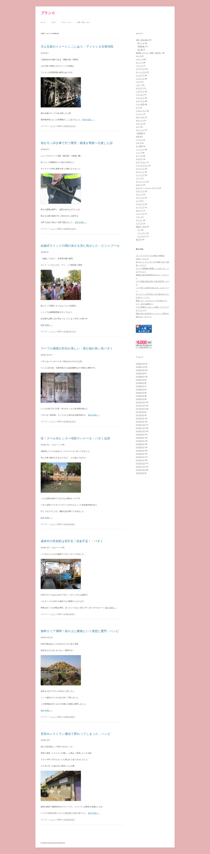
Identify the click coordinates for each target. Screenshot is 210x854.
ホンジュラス (141, 72)
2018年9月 (140, 373)
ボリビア (139, 88)
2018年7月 (140, 380)
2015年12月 (140, 463)
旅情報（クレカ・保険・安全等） (149, 53)
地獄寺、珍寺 (141, 226)
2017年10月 (140, 408)
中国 (137, 136)
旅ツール (140, 43)
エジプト (139, 220)
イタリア (139, 223)
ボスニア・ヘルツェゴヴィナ (147, 188)
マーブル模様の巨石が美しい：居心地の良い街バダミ (77, 348)
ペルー (138, 85)
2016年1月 (140, 460)
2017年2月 (140, 418)
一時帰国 (139, 133)
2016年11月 (140, 428)
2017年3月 (140, 415)
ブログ (53, 22)
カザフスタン (141, 162)
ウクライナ (140, 168)
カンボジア (141, 236)
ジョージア (140, 214)
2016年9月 (140, 434)
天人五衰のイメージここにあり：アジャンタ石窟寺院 (77, 46)
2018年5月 (140, 386)
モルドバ (139, 210)
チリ (137, 107)
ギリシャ (139, 194)
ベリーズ (139, 65)
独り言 (138, 239)
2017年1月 (140, 421)
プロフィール (66, 22)
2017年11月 (140, 405)
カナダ (138, 56)
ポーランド (140, 172)
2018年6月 (140, 383)
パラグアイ (140, 91)
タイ (137, 127)
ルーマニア (140, 207)
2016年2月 (140, 457)
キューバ (139, 62)
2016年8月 (140, 437)
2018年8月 (140, 376)
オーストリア (141, 181)
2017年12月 (140, 402)
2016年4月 (140, 450)
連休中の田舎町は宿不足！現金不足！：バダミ (72, 541)
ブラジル (139, 94)
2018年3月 (140, 392)
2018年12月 (140, 363)
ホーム (43, 22)
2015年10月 (140, 470)
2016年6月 (140, 444)
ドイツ (138, 178)
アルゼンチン (141, 111)
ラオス (138, 143)
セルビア (139, 185)
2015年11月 (140, 466)
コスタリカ (140, 78)
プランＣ (48, 12)
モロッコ (139, 120)
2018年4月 (140, 389)
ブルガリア (140, 204)
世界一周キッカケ (83, 22)
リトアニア (140, 175)
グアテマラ (140, 69)
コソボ (138, 201)
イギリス (139, 123)
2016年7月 (140, 441)
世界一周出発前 (142, 40)
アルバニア (140, 191)
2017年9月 (140, 412)
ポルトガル (140, 117)
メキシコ (139, 59)
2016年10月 (140, 431)
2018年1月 (140, 399)
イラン (138, 217)
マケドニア (140, 197)
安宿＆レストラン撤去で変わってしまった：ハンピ (76, 734)
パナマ (138, 82)
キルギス (139, 159)
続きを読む (88, 119)
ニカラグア (140, 75)
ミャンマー (140, 149)
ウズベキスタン (142, 165)
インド (52, 126)
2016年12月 (140, 425)
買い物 (140, 49)
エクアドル (140, 101)
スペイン (139, 114)
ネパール (139, 156)
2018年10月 (140, 370)
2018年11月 (140, 367)
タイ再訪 (139, 146)
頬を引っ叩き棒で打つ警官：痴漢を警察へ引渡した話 (77, 143)
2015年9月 (140, 473)
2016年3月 (140, 454)
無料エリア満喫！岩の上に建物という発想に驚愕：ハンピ (80, 631)
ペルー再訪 (140, 104)
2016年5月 (140, 447)
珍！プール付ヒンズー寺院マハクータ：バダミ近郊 (75, 438)
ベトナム (139, 140)
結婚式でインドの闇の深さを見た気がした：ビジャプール (80, 246)
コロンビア (140, 98)
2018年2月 (140, 396)
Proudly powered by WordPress (53, 843)
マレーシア (140, 130)
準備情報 (140, 46)
